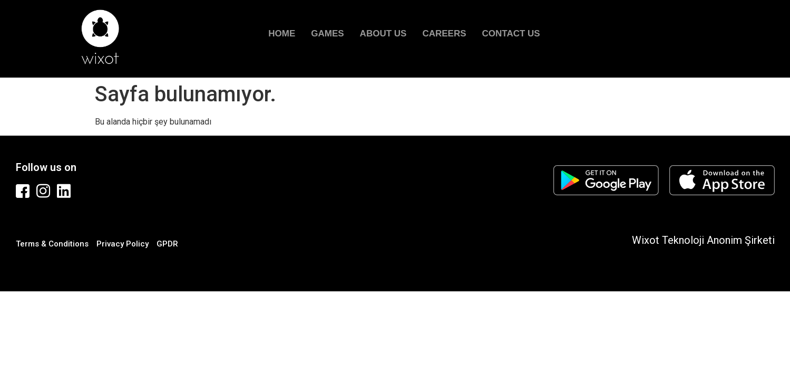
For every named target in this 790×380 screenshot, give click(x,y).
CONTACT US (511, 33)
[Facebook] (24, 191)
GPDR (167, 244)
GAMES (327, 33)
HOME (281, 33)
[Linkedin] (65, 191)
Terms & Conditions (52, 244)
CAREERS (444, 33)
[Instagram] (44, 191)
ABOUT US (383, 33)
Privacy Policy (122, 244)
